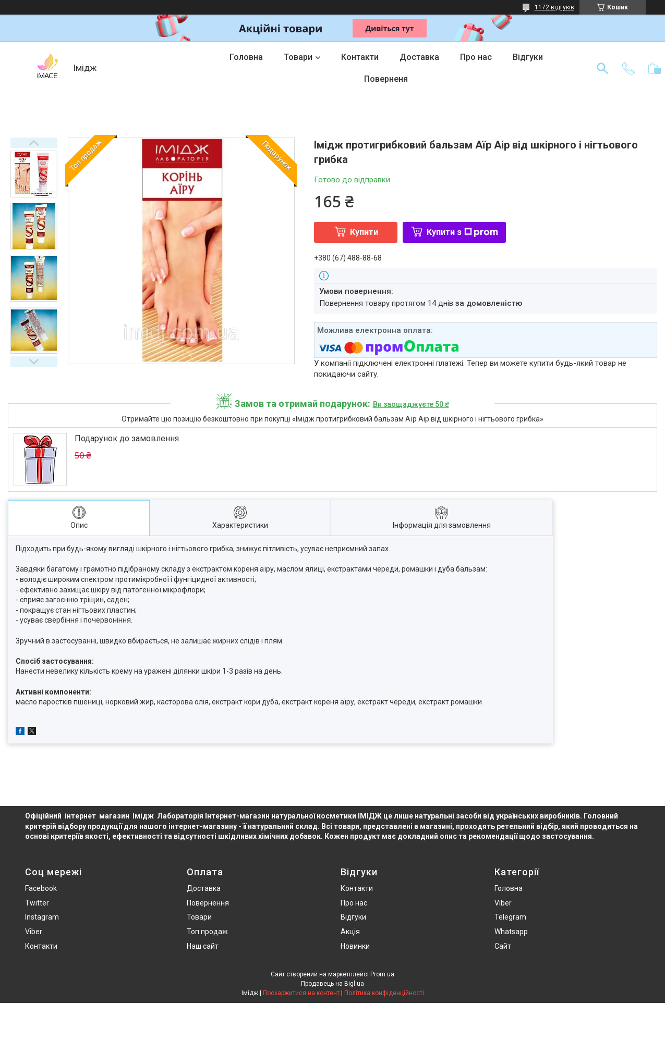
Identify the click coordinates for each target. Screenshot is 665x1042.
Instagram (42, 917)
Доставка (419, 57)
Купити (364, 232)
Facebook (41, 888)
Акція (350, 931)
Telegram (510, 917)
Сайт (502, 946)
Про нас (476, 57)
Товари (298, 57)
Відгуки (528, 57)
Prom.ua (382, 974)
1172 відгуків (554, 7)
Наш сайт (203, 946)
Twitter (37, 903)
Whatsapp (511, 931)
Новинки (355, 946)
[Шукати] (602, 68)
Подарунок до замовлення (127, 438)
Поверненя (386, 79)
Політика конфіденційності (384, 993)
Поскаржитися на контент (301, 993)
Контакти (360, 57)
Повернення (208, 903)
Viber (33, 931)
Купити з (462, 232)
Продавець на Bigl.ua (332, 983)
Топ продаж (207, 931)
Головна (246, 57)
